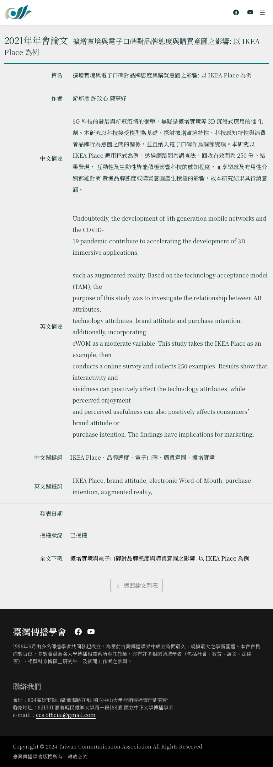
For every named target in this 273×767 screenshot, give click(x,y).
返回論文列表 (136, 585)
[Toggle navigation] (262, 12)
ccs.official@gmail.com (66, 714)
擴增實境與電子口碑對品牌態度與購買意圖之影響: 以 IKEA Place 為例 (159, 558)
